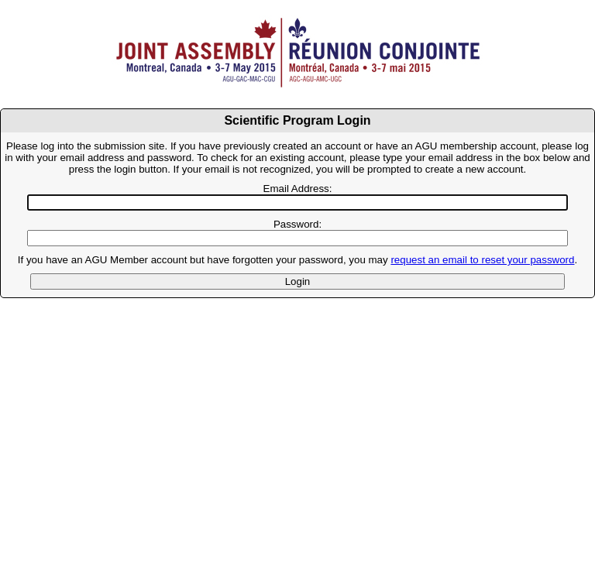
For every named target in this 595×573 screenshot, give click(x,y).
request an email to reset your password (482, 260)
